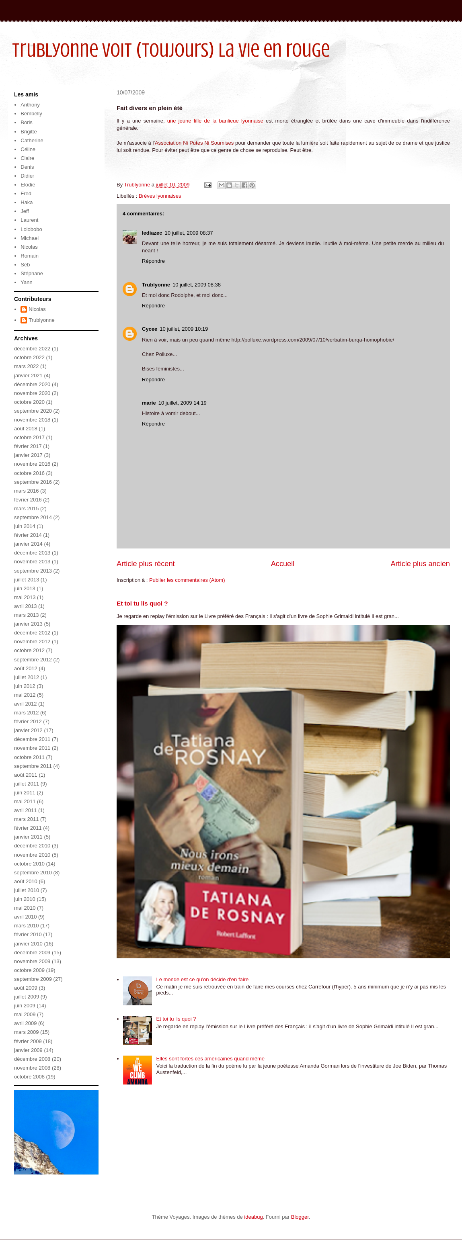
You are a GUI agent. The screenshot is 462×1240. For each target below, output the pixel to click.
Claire (27, 158)
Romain (30, 256)
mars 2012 (26, 713)
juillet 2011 (26, 784)
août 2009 (25, 988)
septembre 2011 (33, 766)
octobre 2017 (29, 437)
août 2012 (25, 668)
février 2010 (28, 934)
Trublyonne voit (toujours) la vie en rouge (171, 50)
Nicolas (29, 247)
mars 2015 (26, 508)
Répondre (153, 261)
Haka (27, 202)
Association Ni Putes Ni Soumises (195, 143)
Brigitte (29, 132)
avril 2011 (25, 810)
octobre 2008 (29, 1077)
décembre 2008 (32, 1059)
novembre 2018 (32, 420)
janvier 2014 (28, 544)
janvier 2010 (28, 944)
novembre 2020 (32, 393)
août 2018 (25, 429)
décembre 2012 (32, 633)
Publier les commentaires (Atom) (187, 580)
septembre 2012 (33, 660)
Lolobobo (31, 229)
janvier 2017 (28, 455)
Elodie (28, 185)
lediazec (152, 233)
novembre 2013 (32, 562)
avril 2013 (25, 606)
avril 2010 (25, 917)
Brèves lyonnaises (160, 196)
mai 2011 (24, 801)
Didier (27, 176)
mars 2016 (26, 491)
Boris (27, 122)
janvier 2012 (28, 730)
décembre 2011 (32, 739)
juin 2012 (24, 686)
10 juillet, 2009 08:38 (196, 285)
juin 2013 (24, 588)
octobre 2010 (29, 864)
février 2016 (28, 500)
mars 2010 (26, 926)
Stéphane (32, 273)
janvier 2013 (28, 624)
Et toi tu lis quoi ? (142, 603)
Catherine (32, 140)
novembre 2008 (32, 1068)
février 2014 (28, 535)
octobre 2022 (29, 357)
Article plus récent (146, 564)
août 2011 (25, 775)
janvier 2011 (28, 837)
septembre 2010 (33, 873)
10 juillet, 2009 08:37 (189, 233)
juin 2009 (24, 1006)
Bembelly (31, 113)
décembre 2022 (32, 349)
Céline (28, 149)
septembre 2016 (33, 482)
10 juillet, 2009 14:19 (182, 403)
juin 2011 (24, 793)
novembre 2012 (32, 641)
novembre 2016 (32, 464)
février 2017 (28, 446)
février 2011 (28, 828)
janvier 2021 (28, 375)
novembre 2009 (32, 961)
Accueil (283, 564)
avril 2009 (25, 1023)
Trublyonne (156, 285)
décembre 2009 (32, 952)
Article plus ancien (420, 564)
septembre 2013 (33, 571)
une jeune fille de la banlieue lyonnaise (215, 121)
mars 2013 (26, 615)
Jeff (25, 211)
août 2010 (25, 881)
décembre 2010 (32, 846)
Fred (26, 193)
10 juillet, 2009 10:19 (184, 329)
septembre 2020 (33, 411)
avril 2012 (25, 704)
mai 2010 (24, 908)
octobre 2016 (29, 473)
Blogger (300, 1217)
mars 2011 (26, 819)
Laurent (29, 220)
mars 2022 (26, 366)
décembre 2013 (32, 553)
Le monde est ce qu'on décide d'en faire (202, 979)
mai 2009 (24, 1014)
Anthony (30, 105)
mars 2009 (26, 1032)
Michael (30, 238)
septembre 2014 (33, 517)
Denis (27, 167)
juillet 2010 (26, 890)
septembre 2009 (33, 979)
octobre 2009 (29, 970)
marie (149, 403)
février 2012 (28, 721)
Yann (26, 282)
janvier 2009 (28, 1050)
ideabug (253, 1217)
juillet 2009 (26, 997)
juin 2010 (24, 899)
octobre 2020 (29, 402)
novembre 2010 (32, 855)
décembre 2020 (32, 384)
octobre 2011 (29, 757)
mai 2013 (24, 597)
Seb (25, 265)
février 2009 (28, 1041)
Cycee (149, 329)
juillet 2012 (26, 677)
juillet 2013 (26, 580)
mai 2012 (24, 695)
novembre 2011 (32, 748)
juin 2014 (24, 526)
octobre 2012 (29, 650)
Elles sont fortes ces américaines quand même (210, 1059)
